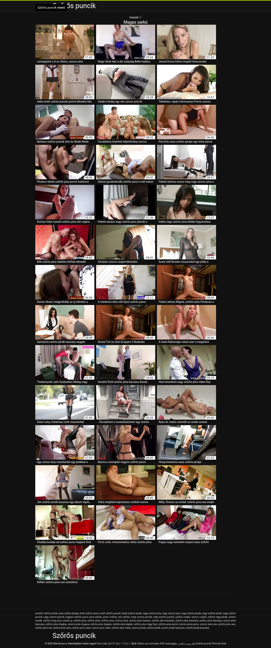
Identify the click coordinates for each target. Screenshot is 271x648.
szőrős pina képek (122, 624)
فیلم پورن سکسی (187, 643)
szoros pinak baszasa (173, 627)
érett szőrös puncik (110, 613)
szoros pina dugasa (78, 624)
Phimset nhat (219, 643)
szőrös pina (107, 620)
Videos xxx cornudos (148, 643)
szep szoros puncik (141, 617)
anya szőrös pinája (68, 613)
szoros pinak (139, 627)
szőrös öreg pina (52, 620)
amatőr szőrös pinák (46, 613)
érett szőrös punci (89, 613)
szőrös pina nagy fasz (145, 624)
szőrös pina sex (43, 627)
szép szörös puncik (163, 617)
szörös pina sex (226, 624)
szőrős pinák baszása (197, 627)
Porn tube (102, 643)
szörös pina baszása (186, 620)
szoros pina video (101, 627)
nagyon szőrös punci (77, 617)
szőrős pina (79, 620)
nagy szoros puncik (54, 617)
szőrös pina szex (62, 627)
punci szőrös (110, 617)
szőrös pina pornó (168, 624)
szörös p (67, 620)
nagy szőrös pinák (191, 613)
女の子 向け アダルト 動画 (122, 643)
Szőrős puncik (203, 643)
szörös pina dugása (100, 624)
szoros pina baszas (139, 620)
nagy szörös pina (152, 613)
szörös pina (93, 620)
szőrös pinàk (153, 627)
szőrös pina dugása (56, 624)
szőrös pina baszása (210, 620)
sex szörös (124, 617)
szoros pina (121, 620)
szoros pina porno (189, 624)
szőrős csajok (182, 617)
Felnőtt (134, 17)
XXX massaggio (168, 643)
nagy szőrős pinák (212, 613)
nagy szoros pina (171, 613)
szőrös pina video (81, 627)
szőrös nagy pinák (217, 617)
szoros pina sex (208, 624)
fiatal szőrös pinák (132, 613)
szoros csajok (199, 617)
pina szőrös (95, 617)
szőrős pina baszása (163, 620)
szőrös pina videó (121, 627)
